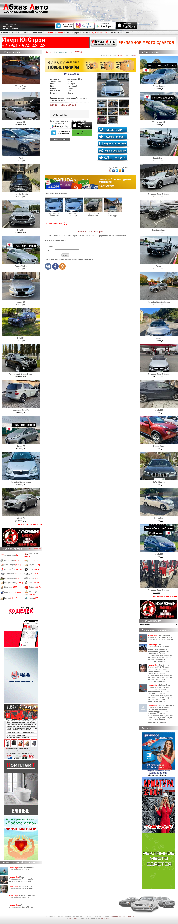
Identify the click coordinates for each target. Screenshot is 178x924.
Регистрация (116, 33)
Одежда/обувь (13, 569)
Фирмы (33, 598)
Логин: (52, 246)
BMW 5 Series (27, 888)
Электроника (12, 574)
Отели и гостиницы (55, 33)
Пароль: (51, 251)
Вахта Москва (27, 907)
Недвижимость (13, 578)
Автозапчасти (12, 560)
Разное (10, 598)
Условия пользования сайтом (122, 916)
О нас (85, 33)
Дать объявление (99, 33)
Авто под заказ (12, 555)
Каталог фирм (73, 33)
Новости (15, 33)
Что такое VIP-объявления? (29, 525)
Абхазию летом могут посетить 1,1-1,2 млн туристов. (161, 638)
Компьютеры (12, 593)
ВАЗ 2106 (26, 870)
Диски (34, 574)
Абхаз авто (73, 918)
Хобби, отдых (12, 565)
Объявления (37, 33)
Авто (25, 33)
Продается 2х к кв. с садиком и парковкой (21, 880)
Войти (128, 33)
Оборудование (13, 583)
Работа (35, 583)
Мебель (35, 587)
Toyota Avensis (54, 206)
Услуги (34, 565)
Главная (4, 33)
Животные (11, 587)
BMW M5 (25, 898)
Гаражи (34, 578)
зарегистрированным (101, 236)
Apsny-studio (105, 918)
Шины (34, 569)
